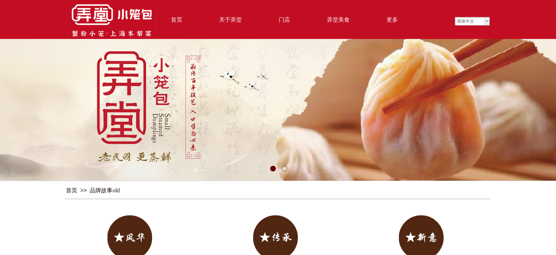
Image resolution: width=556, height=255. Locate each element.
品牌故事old (104, 190)
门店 (284, 20)
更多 (392, 20)
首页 (176, 20)
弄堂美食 (338, 20)
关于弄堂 (230, 20)
